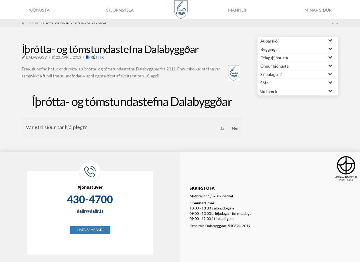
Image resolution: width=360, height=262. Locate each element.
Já (222, 128)
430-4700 (90, 199)
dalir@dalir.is (90, 211)
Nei (235, 128)
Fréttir (95, 57)
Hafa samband (89, 230)
